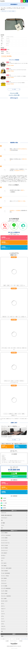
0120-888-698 (14, 469)
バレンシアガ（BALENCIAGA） (6, 588)
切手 (2, 527)
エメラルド (3, 558)
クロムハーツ (3, 608)
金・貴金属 (3, 522)
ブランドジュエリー (4, 517)
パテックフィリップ (4, 550)
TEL (22, 1)
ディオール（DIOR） (4, 593)
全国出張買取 (20, 446)
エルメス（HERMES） (4, 532)
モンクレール (3, 628)
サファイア (3, 621)
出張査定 (4, 505)
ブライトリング (3, 580)
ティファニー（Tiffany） (5, 575)
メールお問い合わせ (14, 476)
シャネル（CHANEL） (4, 537)
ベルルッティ (3, 626)
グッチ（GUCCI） (4, 563)
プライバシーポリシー (13, 640)
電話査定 (4, 500)
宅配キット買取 (7, 446)
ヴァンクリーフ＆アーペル (5, 542)
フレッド (2, 611)
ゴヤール (2, 603)
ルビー (2, 560)
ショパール (3, 613)
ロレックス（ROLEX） (4, 547)
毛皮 (2, 631)
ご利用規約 (20, 640)
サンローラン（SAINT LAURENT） (6, 568)
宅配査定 (4, 507)
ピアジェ (2, 616)
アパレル (2, 525)
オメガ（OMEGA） (4, 578)
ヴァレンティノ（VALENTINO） (6, 596)
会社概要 (7, 640)
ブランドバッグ (4, 11)
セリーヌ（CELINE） (4, 585)
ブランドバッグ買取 (14, 93)
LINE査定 (4, 498)
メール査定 (5, 503)
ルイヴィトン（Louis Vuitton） (6, 535)
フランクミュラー (4, 583)
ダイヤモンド (3, 555)
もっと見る (14, 439)
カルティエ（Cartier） (4, 545)
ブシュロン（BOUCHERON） (5, 573)
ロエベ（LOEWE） (4, 598)
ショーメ (2, 618)
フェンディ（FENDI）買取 (14, 95)
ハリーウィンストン (4, 540)
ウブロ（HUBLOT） (4, 552)
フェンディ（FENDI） (11, 11)
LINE (24, 1)
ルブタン (2, 623)
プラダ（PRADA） (4, 565)
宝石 (2, 520)
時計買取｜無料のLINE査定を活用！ (6, 515)
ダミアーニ (3, 606)
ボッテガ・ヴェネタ (4, 601)
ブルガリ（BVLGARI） (4, 570)
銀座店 (2, 636)
